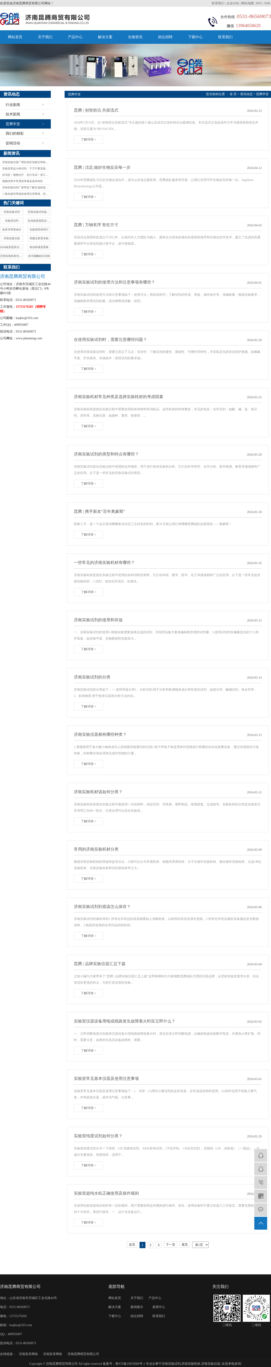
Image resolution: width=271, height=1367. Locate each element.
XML (267, 3)
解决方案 (105, 37)
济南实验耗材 (190, 1363)
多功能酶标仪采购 (39, 256)
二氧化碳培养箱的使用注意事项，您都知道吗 (26, 193)
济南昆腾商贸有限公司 (83, 1354)
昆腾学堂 (13, 124)
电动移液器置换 (39, 247)
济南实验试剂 (12, 211)
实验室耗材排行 (39, 229)
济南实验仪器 (12, 238)
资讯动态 (246, 94)
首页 (132, 1244)
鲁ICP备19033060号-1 (130, 1363)
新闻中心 (158, 1307)
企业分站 (233, 3)
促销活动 (13, 143)
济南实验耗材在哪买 (11, 256)
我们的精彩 (15, 133)
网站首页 (15, 37)
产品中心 (75, 37)
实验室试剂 (12, 220)
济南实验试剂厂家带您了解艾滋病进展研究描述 (26, 187)
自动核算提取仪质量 (11, 247)
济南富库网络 (28, 1354)
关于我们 (45, 37)
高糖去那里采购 (39, 238)
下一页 (170, 1244)
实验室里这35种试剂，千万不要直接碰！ (26, 168)
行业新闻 (13, 105)
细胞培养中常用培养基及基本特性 (22, 181)
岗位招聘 (165, 37)
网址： (11, 338)
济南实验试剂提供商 (39, 211)
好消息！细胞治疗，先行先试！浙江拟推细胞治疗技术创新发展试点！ (26, 174)
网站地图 (247, 3)
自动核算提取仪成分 (39, 220)
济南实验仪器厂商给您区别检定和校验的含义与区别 (26, 162)
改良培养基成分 (11, 229)
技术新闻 (13, 114)
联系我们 (218, 3)
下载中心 (195, 37)
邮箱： (11, 318)
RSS (259, 3)
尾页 (185, 1244)
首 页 (233, 94)
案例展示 (137, 1307)
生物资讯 (135, 37)
